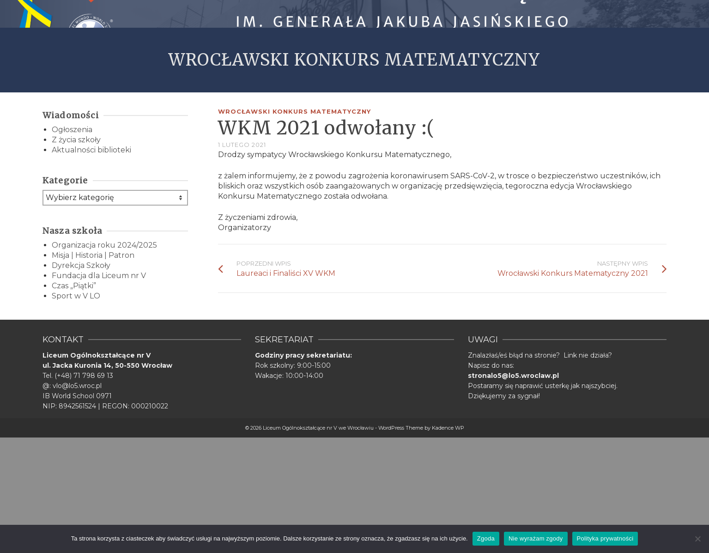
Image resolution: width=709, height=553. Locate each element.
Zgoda (486, 538)
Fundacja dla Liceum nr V (99, 275)
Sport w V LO (76, 296)
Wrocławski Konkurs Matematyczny (294, 111)
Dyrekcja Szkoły (81, 265)
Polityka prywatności (605, 538)
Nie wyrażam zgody (536, 538)
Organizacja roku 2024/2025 (104, 245)
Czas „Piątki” (74, 285)
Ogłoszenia (72, 129)
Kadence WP (448, 428)
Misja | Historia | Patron (93, 255)
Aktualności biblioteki (91, 150)
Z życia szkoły (76, 139)
